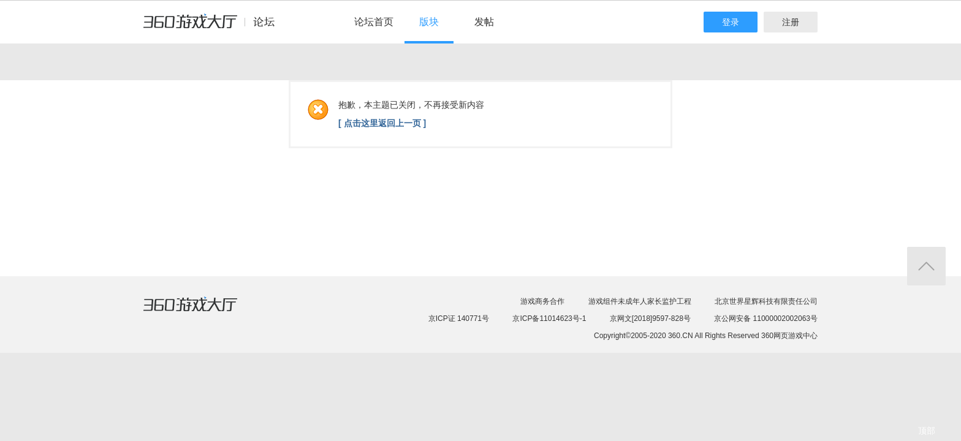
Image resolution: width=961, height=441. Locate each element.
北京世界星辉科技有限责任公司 (766, 301)
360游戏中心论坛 (214, 26)
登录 (730, 22)
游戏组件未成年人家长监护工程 (639, 301)
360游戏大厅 (202, 311)
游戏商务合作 (542, 301)
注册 (790, 22)
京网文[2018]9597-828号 (650, 318)
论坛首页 (373, 22)
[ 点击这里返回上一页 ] (382, 123)
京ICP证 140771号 (458, 318)
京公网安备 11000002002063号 (766, 318)
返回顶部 (926, 266)
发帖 (484, 22)
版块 (429, 22)
